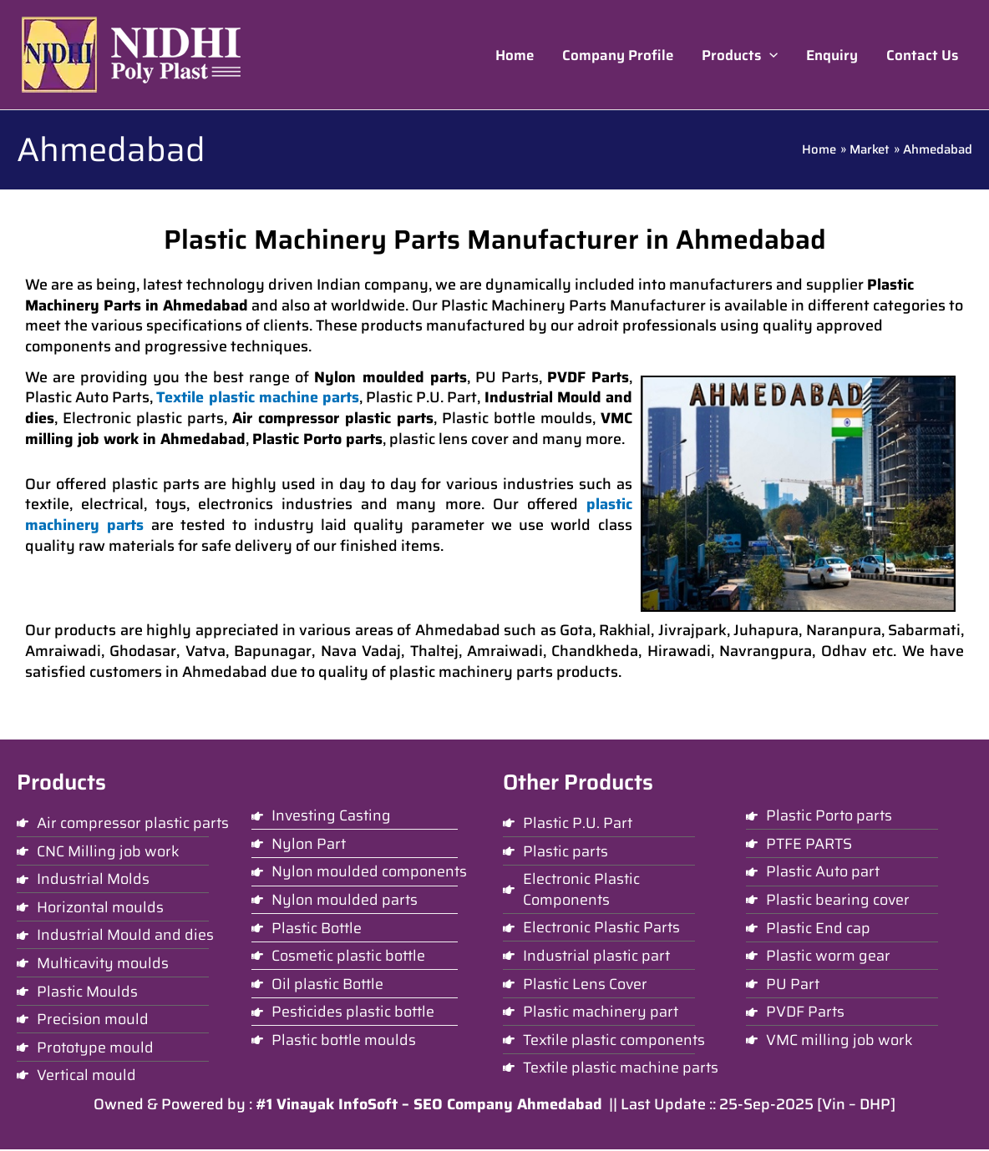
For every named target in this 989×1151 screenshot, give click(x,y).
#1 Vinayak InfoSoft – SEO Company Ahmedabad (429, 1106)
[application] (769, 55)
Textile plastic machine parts (257, 397)
